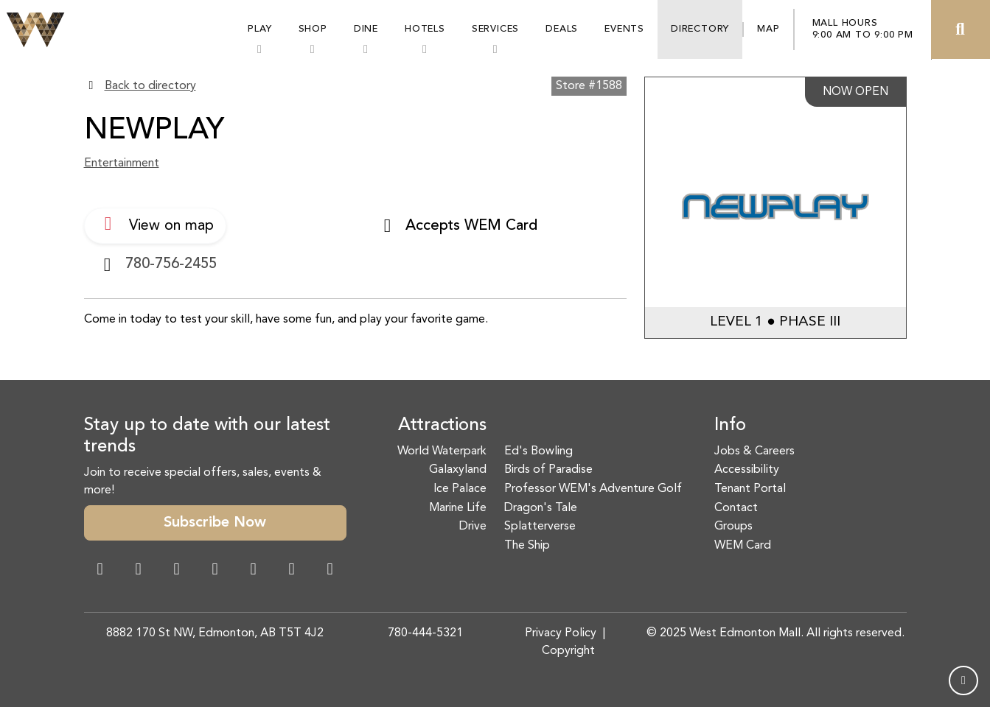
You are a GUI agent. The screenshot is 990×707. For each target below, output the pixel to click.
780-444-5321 (425, 633)
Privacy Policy (560, 633)
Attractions (442, 426)
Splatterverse (540, 526)
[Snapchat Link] (177, 570)
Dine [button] (366, 29)
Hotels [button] (425, 29)
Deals (561, 29)
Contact (736, 508)
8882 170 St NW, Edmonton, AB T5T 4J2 (215, 633)
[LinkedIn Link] (330, 570)
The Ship (527, 546)
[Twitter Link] (215, 570)
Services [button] (495, 29)
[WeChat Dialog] (253, 570)
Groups (733, 526)
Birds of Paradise (548, 470)
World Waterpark (442, 451)
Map (768, 29)
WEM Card (742, 546)
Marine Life (458, 508)
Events (624, 29)
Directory (700, 29)
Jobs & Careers (754, 451)
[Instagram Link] (138, 570)
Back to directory (150, 86)
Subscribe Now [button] (215, 523)
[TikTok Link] (292, 570)
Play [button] (259, 29)
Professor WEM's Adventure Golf (593, 489)
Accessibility (746, 470)
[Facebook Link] (100, 570)
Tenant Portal (750, 489)
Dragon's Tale (540, 508)
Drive (473, 526)
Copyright (568, 651)
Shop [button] (313, 29)
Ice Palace (460, 489)
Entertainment (121, 163)
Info (730, 426)
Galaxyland (458, 470)
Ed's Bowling (538, 451)
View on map (155, 223)
